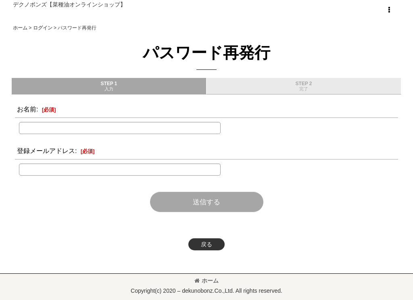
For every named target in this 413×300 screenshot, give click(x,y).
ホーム (206, 280)
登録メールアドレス (46, 150)
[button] (389, 10)
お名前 (26, 109)
